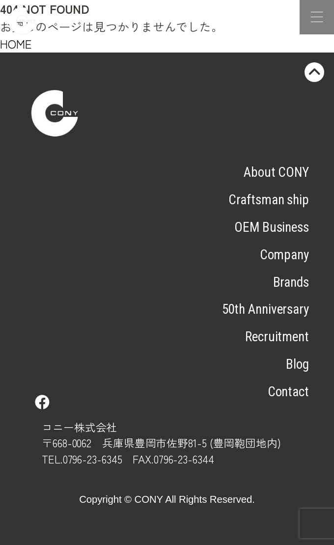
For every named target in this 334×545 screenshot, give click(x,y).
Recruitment (277, 337)
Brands (291, 282)
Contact (288, 392)
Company (284, 255)
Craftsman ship (268, 200)
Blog (297, 364)
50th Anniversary (265, 309)
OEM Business (271, 227)
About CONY (276, 172)
